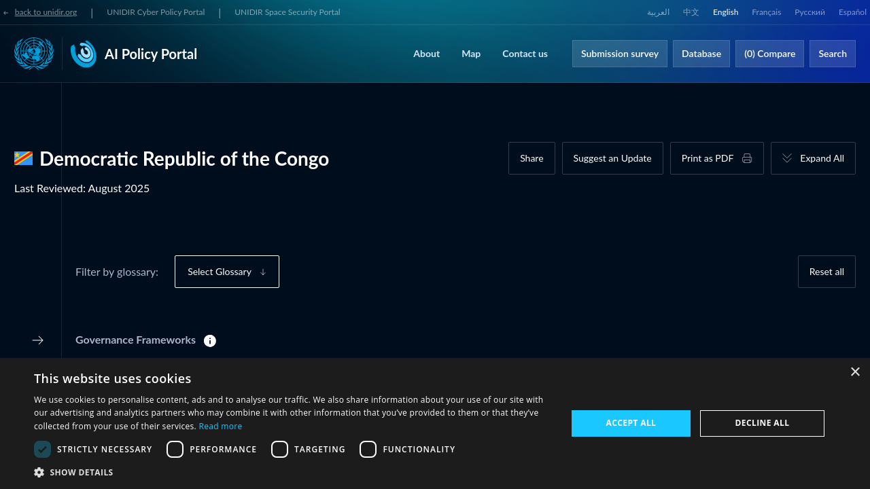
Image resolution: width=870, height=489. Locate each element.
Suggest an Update (613, 158)
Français (766, 12)
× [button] (855, 372)
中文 (691, 12)
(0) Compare (769, 53)
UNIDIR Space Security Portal (287, 12)
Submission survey (620, 53)
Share (531, 158)
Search (832, 53)
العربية (658, 12)
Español (853, 12)
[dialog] (435, 423)
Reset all (827, 271)
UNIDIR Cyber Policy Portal (156, 12)
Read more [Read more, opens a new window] (220, 426)
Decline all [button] (762, 423)
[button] (292, 472)
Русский (810, 12)
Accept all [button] (631, 423)
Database (701, 53)
